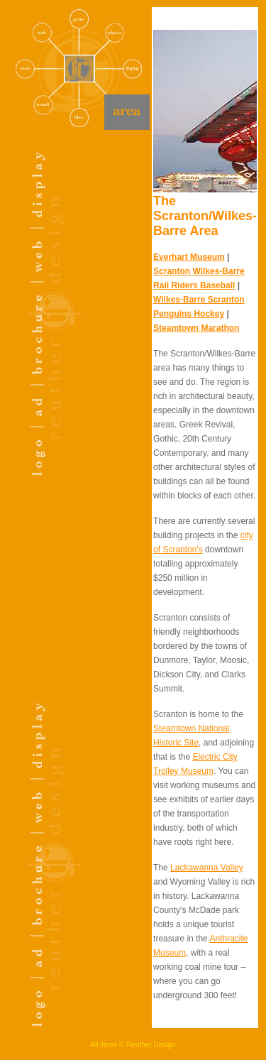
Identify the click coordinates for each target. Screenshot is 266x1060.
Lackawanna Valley (206, 868)
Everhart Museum (189, 257)
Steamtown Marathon (196, 328)
